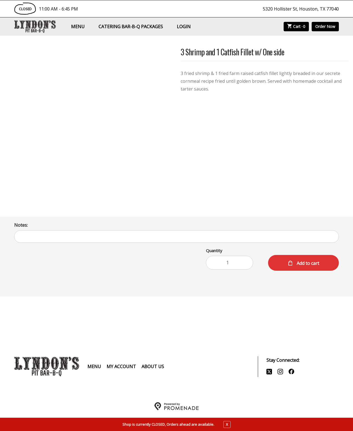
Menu (78, 27)
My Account (121, 366)
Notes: (21, 225)
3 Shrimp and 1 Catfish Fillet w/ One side (232, 52)
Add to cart (307, 263)
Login (184, 27)
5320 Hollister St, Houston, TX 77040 (301, 9)
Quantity (214, 250)
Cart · (296, 26)
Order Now (325, 26)
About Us (153, 366)
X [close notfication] (227, 424)
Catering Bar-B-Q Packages (131, 27)
